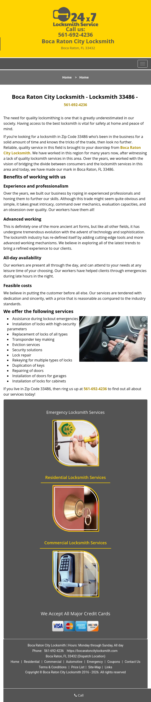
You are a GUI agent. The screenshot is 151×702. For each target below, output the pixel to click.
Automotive (74, 662)
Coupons (113, 662)
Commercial (52, 662)
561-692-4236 (75, 34)
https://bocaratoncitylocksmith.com (92, 651)
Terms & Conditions (53, 667)
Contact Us (132, 662)
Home (67, 77)
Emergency (95, 662)
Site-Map (94, 667)
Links (108, 667)
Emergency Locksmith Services (75, 412)
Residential (32, 662)
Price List (77, 667)
